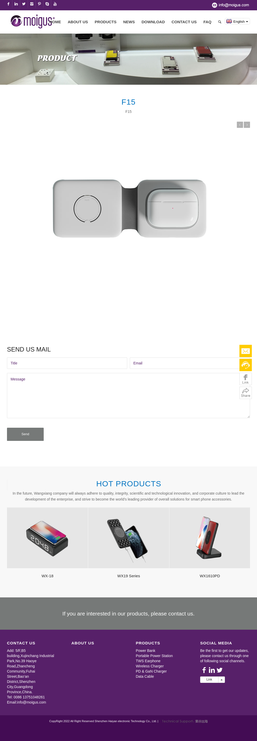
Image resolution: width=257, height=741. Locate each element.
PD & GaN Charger (151, 675)
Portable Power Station (154, 659)
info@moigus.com (31, 706)
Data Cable (145, 680)
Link (209, 683)
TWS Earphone (148, 664)
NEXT (247, 125)
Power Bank (145, 654)
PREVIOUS (240, 125)
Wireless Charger (150, 669)
